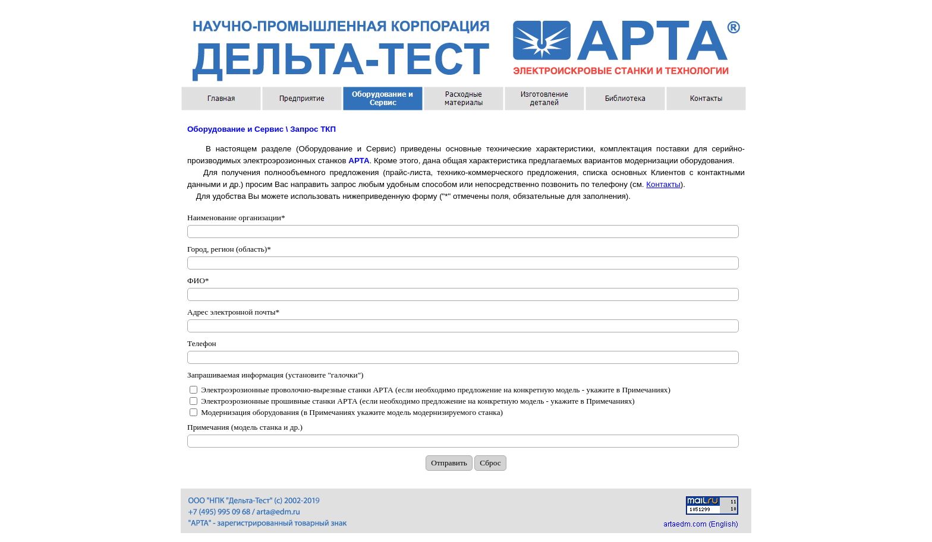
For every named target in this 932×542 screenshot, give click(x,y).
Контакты (663, 184)
